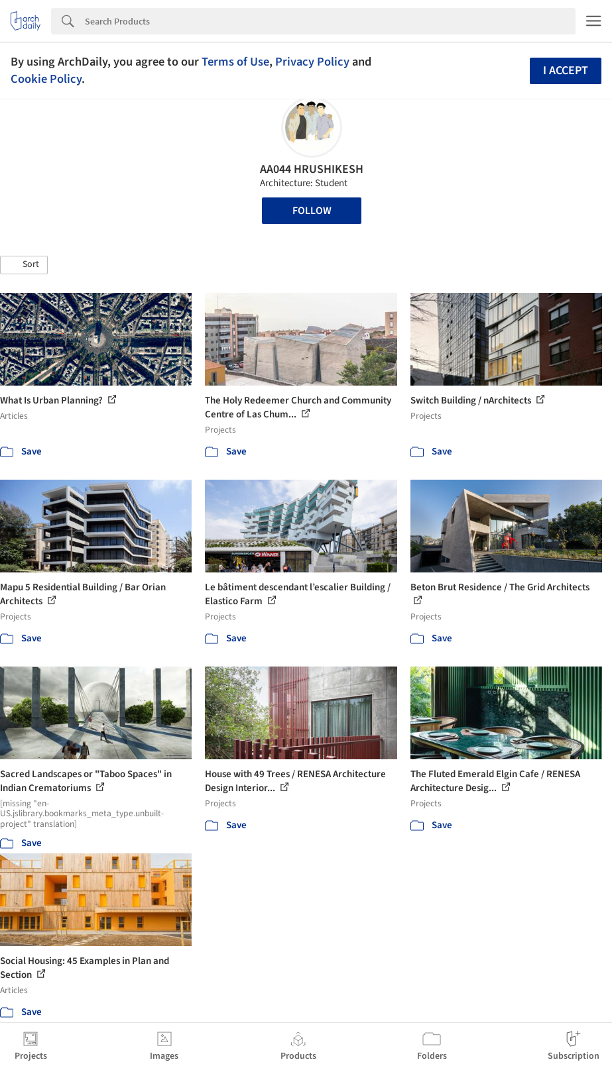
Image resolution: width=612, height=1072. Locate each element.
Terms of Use (235, 61)
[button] (24, 265)
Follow (312, 210)
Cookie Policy (46, 78)
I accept (565, 70)
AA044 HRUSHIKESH (311, 169)
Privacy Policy (312, 61)
